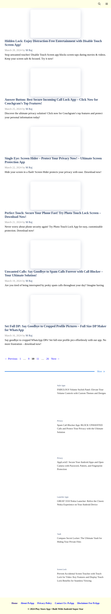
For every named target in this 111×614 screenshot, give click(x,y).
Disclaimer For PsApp (88, 603)
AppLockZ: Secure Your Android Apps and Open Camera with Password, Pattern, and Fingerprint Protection (80, 465)
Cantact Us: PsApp (64, 603)
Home (14, 603)
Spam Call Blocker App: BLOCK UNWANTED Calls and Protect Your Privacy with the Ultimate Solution (80, 428)
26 (48, 358)
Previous (11, 358)
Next (55, 358)
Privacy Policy (44, 603)
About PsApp (27, 603)
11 (38, 358)
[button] (99, 4)
